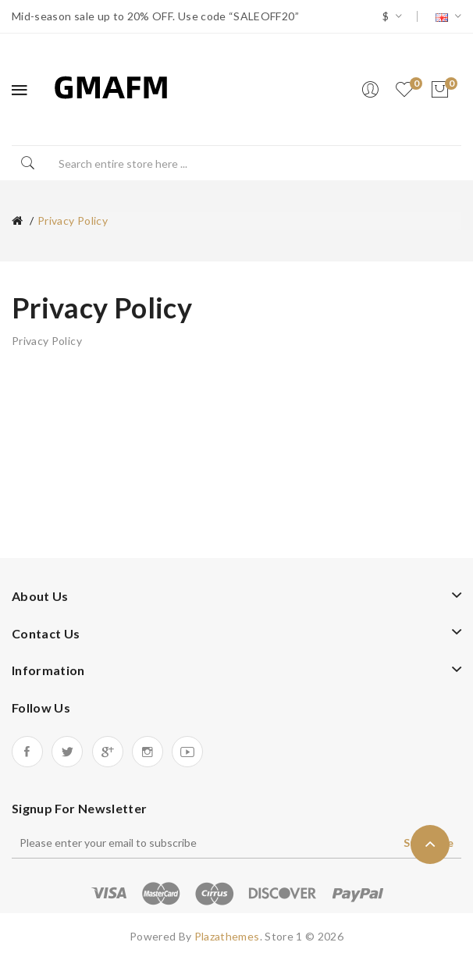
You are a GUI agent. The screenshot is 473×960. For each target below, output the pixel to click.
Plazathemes (227, 936)
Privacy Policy (72, 220)
